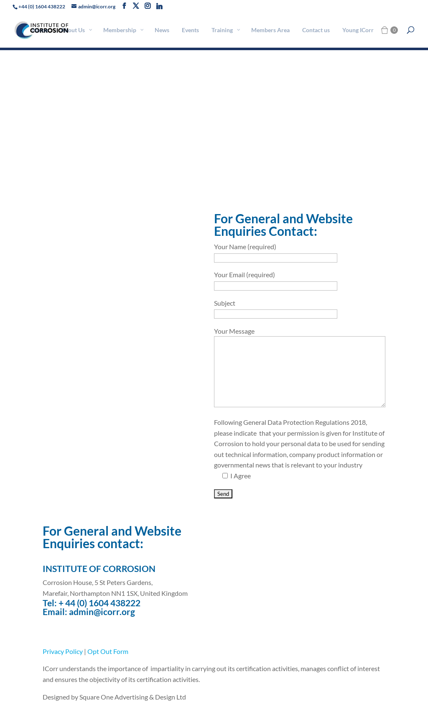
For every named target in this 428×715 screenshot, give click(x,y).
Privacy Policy (63, 651)
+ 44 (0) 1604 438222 (99, 603)
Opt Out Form (107, 651)
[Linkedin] (159, 6)
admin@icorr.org (102, 611)
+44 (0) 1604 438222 (41, 6)
